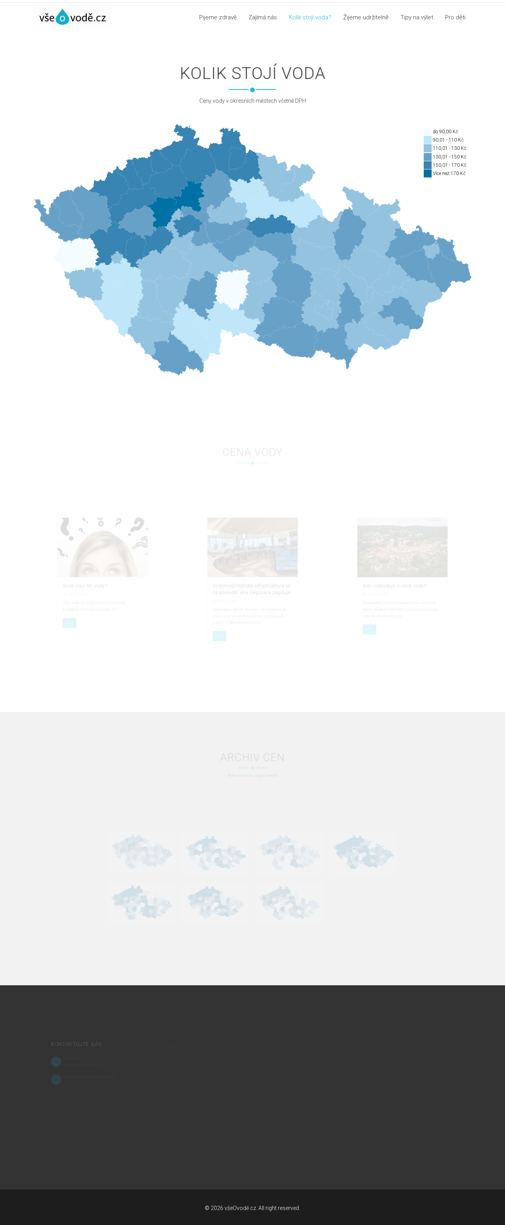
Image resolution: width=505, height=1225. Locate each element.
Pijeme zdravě (218, 17)
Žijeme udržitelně (366, 17)
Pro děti (455, 17)
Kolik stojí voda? (310, 17)
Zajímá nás (263, 17)
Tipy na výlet (416, 17)
